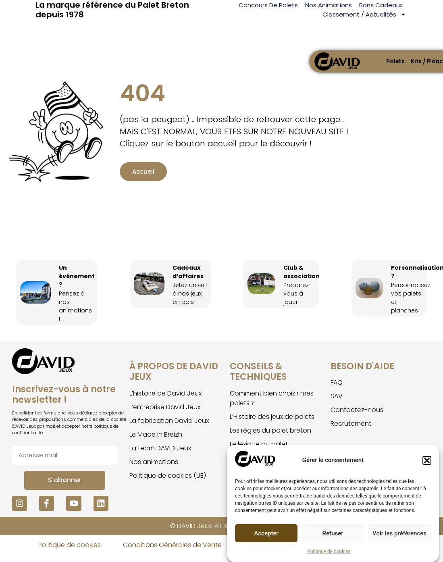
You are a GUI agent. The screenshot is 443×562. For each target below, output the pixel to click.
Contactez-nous (357, 415)
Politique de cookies (328, 551)
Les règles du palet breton (270, 436)
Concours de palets (268, 5)
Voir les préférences (399, 533)
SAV (337, 401)
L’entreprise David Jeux (164, 412)
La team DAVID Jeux (160, 453)
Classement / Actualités (364, 14)
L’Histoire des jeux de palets (272, 422)
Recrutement (351, 429)
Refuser (332, 533)
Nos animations (328, 5)
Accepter (266, 533)
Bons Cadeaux (381, 5)
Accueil (126, 178)
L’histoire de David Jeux (165, 399)
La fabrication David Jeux (169, 426)
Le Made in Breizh (155, 440)
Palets (395, 61)
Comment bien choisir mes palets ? (272, 403)
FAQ (337, 388)
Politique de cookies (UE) (167, 481)
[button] (427, 460)
